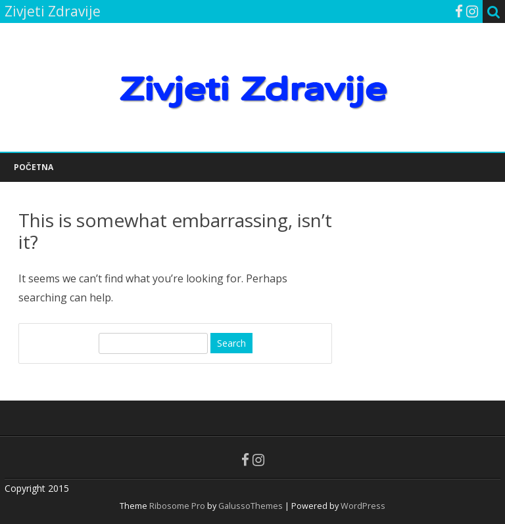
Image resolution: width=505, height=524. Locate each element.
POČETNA (33, 167)
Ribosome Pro (177, 506)
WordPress (362, 506)
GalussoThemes (250, 506)
